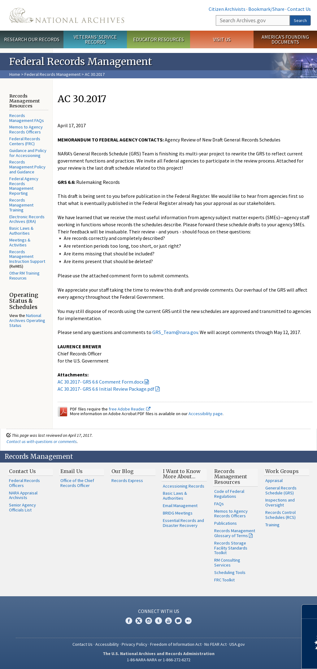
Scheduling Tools (229, 572)
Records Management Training (21, 205)
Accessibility (107, 644)
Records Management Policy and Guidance (27, 167)
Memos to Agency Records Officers (26, 129)
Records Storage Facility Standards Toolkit (230, 548)
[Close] (310, 611)
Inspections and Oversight (280, 502)
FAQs (219, 503)
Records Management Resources (230, 476)
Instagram (148, 620)
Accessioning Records (183, 486)
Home (14, 74)
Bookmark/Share (266, 9)
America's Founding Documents (285, 39)
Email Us (71, 471)
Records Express (127, 480)
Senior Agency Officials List (22, 507)
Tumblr (158, 620)
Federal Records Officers (24, 483)
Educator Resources (158, 39)
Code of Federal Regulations (229, 494)
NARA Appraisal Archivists (23, 495)
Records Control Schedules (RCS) (280, 515)
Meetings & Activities (19, 242)
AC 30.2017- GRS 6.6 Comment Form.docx (101, 382)
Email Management (180, 505)
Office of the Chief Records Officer (77, 483)
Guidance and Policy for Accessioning (27, 153)
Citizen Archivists (227, 9)
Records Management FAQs (26, 118)
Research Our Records (31, 39)
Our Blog (122, 471)
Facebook (128, 620)
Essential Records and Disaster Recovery (183, 523)
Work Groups (282, 471)
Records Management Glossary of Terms (234, 533)
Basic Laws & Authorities (21, 230)
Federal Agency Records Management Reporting (23, 186)
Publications (225, 523)
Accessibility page (206, 413)
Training (272, 525)
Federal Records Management (52, 74)
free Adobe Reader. (129, 409)
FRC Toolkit (224, 580)
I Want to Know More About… (182, 474)
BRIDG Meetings (178, 513)
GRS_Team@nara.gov (175, 332)
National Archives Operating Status (27, 320)
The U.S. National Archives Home (66, 15)
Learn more (261, 658)
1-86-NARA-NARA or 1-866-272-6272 (158, 659)
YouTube (168, 620)
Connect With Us (158, 611)
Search (300, 20)
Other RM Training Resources (24, 276)
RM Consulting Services (227, 562)
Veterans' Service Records (95, 39)
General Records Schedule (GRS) (281, 490)
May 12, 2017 (287, 332)
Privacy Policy (134, 644)
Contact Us (299, 9)
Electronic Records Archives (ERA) (27, 219)
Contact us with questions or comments (42, 441)
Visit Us (222, 39)
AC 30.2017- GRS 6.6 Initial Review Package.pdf (106, 389)
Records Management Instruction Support (27, 256)
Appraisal (274, 480)
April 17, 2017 (72, 125)
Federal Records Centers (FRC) (24, 141)
